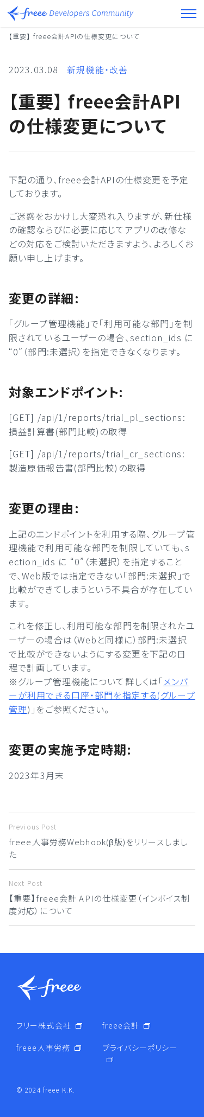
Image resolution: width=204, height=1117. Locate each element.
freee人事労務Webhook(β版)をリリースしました (102, 841)
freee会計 (121, 1025)
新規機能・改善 (97, 69)
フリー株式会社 (43, 1025)
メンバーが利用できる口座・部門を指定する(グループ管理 (102, 695)
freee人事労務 (43, 1047)
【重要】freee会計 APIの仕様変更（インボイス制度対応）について (102, 897)
